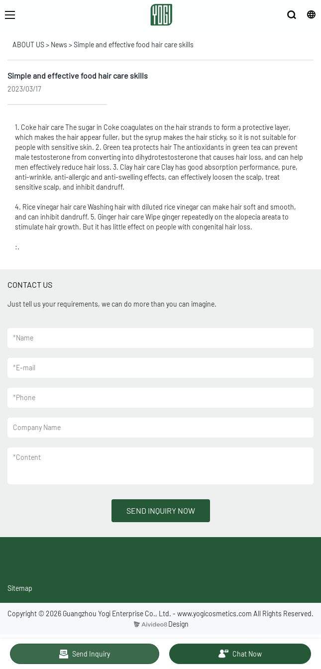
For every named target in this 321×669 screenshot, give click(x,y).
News (59, 44)
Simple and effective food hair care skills (134, 44)
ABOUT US (28, 44)
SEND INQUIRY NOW (160, 510)
